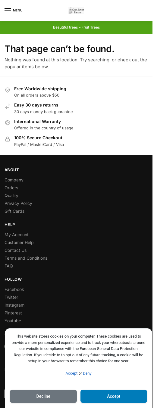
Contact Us (16, 250)
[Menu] (14, 10)
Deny (87, 373)
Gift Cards (14, 211)
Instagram (14, 305)
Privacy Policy (18, 203)
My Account (17, 234)
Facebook (14, 289)
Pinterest (13, 312)
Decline (43, 396)
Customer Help (19, 242)
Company (14, 179)
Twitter (11, 297)
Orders (11, 187)
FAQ (9, 265)
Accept (71, 373)
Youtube (13, 320)
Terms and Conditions (26, 258)
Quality (11, 195)
